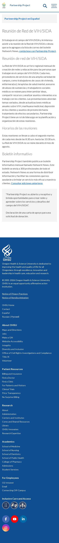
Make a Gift (7, 337)
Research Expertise (11, 433)
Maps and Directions (12, 330)
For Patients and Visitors (14, 385)
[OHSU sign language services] (14, 508)
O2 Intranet (8, 482)
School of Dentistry (11, 454)
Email (4, 486)
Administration (9, 414)
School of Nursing (10, 450)
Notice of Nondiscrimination (15, 297)
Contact (6, 309)
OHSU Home (8, 305)
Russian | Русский (10, 316)
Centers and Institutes (13, 418)
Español (6, 313)
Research (7, 405)
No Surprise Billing (10, 397)
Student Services (10, 469)
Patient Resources (12, 369)
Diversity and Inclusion (13, 349)
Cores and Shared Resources (16, 421)
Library (5, 425)
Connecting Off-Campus (14, 490)
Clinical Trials (8, 389)
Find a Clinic (7, 381)
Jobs (4, 333)
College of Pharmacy (12, 461)
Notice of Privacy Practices (15, 293)
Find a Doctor (8, 377)
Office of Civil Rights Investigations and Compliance (27, 353)
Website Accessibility (12, 341)
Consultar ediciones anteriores (27, 183)
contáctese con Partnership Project (37, 51)
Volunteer (7, 360)
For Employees (10, 477)
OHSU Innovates (10, 429)
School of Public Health (13, 458)
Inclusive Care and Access (16, 498)
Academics (8, 441)
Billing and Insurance (12, 373)
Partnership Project (20, 5)
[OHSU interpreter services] (23, 508)
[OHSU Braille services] (6, 508)
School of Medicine (11, 446)
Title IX (5, 356)
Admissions (7, 465)
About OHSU (9, 325)
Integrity (6, 345)
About (5, 410)
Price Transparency (11, 393)
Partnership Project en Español (22, 18)
